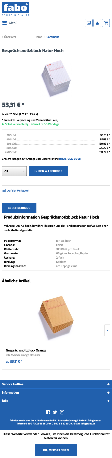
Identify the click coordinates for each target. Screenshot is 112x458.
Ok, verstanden (56, 450)
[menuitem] (11, 23)
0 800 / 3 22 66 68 (70, 159)
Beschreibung (19, 208)
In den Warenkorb (48, 171)
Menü (9, 22)
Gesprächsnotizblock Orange (26, 350)
